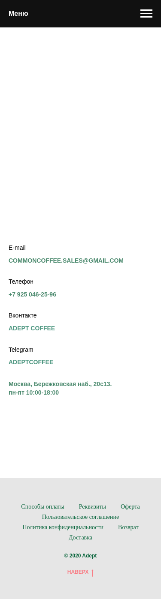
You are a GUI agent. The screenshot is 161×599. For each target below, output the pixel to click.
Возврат (128, 527)
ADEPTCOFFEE (31, 362)
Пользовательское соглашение (80, 517)
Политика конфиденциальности (62, 527)
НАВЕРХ (80, 572)
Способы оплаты (42, 506)
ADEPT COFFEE (32, 328)
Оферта (130, 506)
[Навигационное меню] (146, 13)
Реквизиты (92, 506)
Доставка (80, 537)
